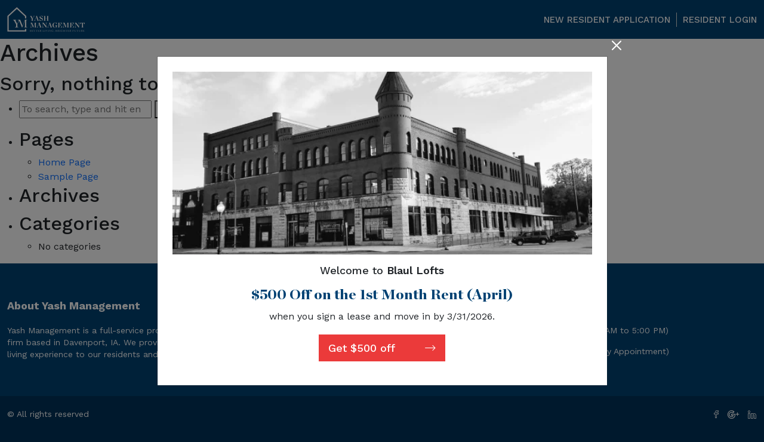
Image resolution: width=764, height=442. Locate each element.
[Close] (616, 46)
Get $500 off (382, 348)
